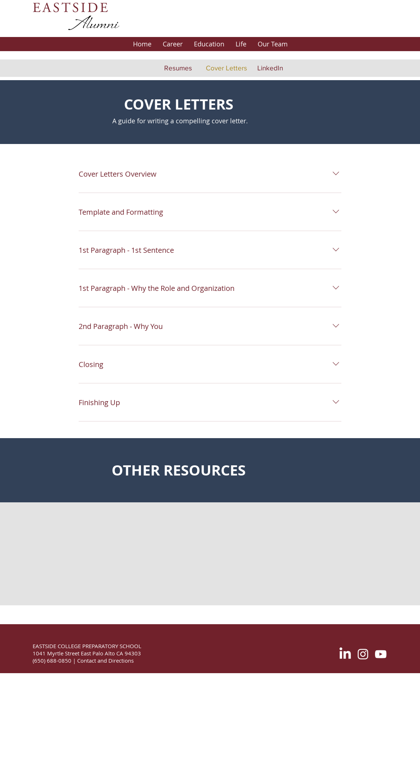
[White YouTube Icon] (381, 654)
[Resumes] (178, 68)
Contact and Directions (105, 660)
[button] (172, 44)
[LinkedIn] (270, 68)
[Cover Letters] (226, 68)
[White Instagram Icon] (363, 654)
